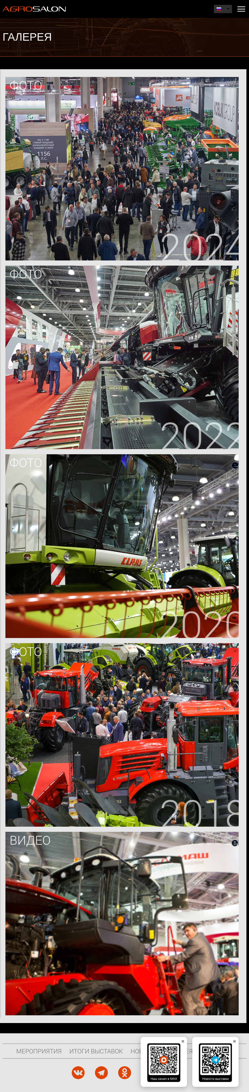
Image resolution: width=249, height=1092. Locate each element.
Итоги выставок (96, 1051)
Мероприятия (39, 1051)
